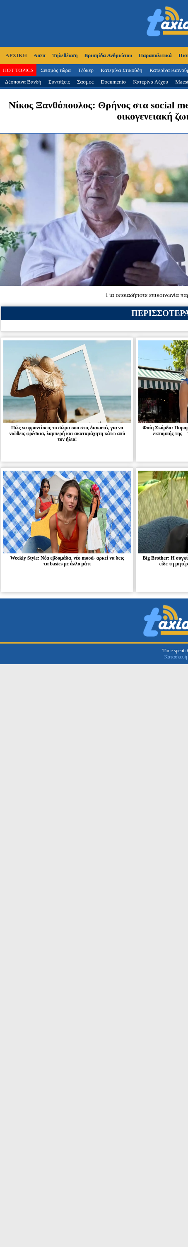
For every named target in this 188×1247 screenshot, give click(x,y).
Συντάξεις (59, 82)
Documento (113, 82)
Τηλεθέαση (64, 55)
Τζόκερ (86, 70)
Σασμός (85, 82)
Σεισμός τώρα (55, 70)
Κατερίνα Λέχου (150, 82)
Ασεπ (40, 55)
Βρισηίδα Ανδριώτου (108, 55)
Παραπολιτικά (155, 55)
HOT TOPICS (18, 70)
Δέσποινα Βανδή (23, 82)
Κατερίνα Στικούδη (121, 70)
